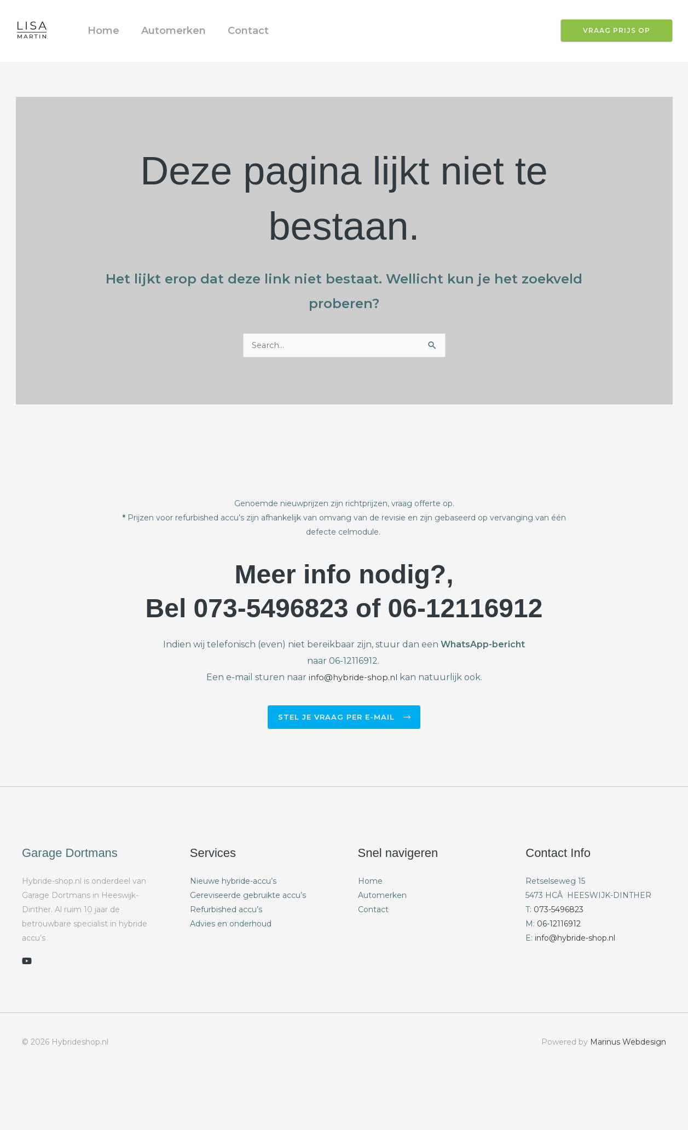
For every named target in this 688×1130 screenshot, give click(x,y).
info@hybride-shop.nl (352, 705)
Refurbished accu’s (226, 938)
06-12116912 (559, 953)
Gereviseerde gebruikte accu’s (248, 924)
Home (106, 44)
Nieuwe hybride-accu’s (233, 910)
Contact (261, 44)
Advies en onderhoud (230, 953)
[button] (610, 44)
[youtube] (27, 990)
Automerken (181, 44)
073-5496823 (558, 938)
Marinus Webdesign (628, 1071)
